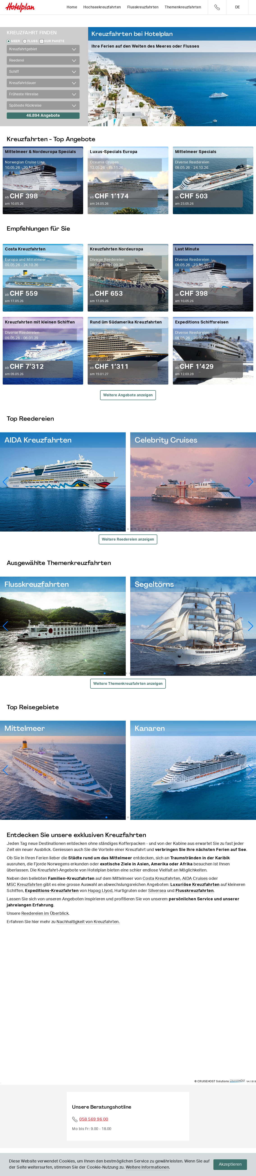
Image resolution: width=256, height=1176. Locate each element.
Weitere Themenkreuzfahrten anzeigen (128, 683)
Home (72, 7)
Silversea (157, 891)
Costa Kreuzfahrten (161, 879)
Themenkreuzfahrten (183, 7)
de (237, 7)
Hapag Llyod (100, 891)
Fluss (32, 41)
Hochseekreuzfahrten (102, 7)
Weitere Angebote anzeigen (128, 395)
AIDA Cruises (195, 879)
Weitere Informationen (147, 1167)
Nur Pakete (54, 41)
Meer (15, 41)
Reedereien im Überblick (45, 914)
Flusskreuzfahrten (143, 7)
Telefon (217, 7)
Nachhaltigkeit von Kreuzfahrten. (88, 922)
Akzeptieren (230, 1164)
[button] (251, 482)
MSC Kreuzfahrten (24, 885)
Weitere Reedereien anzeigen (128, 539)
